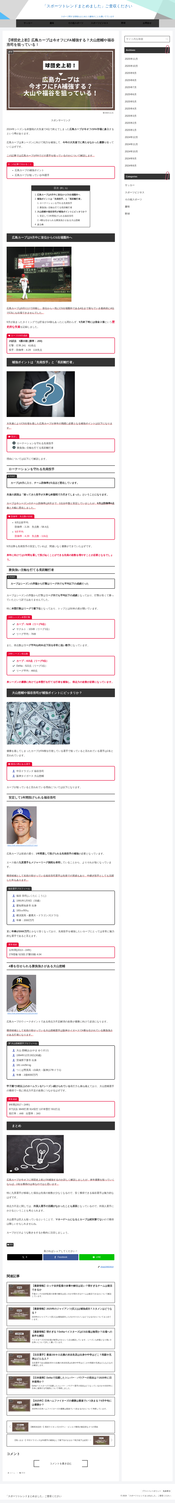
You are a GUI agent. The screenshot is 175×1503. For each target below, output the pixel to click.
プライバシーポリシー (150, 1494)
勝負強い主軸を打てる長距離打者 (56, 208)
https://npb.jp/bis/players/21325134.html (22, 1015)
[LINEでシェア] (96, 1258)
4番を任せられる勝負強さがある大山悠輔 (60, 221)
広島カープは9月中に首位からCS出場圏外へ (59, 195)
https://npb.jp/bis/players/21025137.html (22, 847)
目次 (56, 187)
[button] (167, 39)
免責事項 (166, 1494)
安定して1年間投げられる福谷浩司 (56, 217)
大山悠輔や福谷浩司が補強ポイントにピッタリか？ (62, 212)
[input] (147, 39)
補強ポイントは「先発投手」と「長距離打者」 (60, 199)
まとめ (40, 225)
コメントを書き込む (61, 1467)
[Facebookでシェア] (60, 1258)
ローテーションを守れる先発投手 (56, 203)
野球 (10, 1246)
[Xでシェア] (24, 1258)
